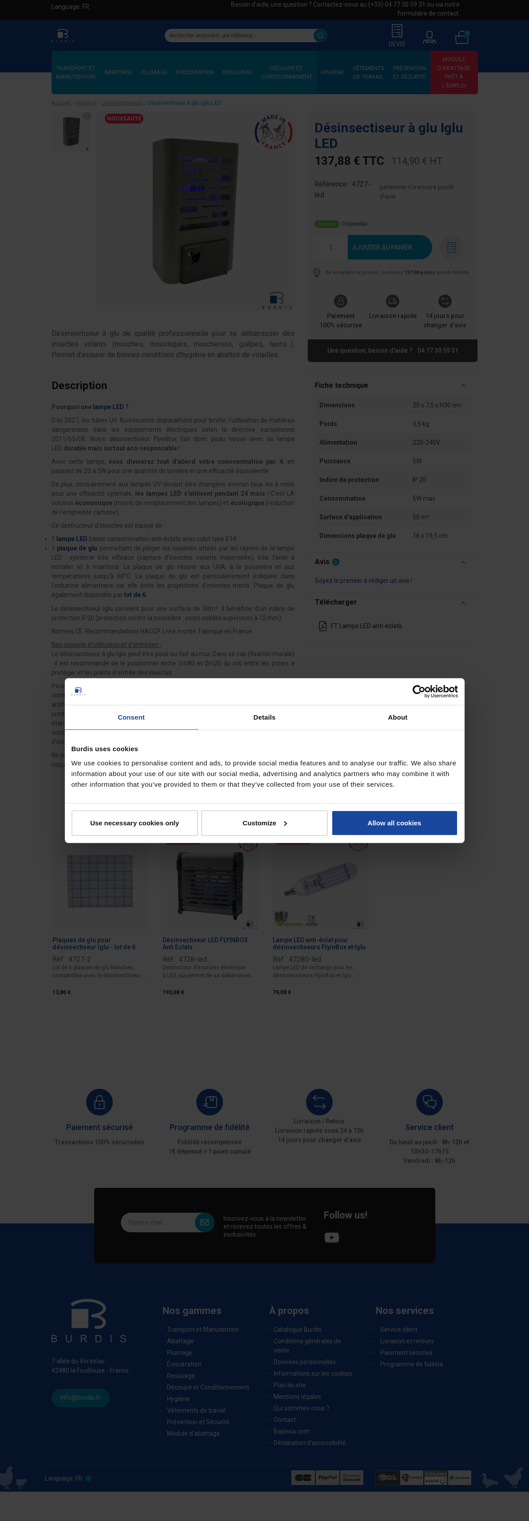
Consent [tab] (131, 717)
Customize (265, 822)
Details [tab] (265, 717)
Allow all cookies (395, 822)
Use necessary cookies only (134, 822)
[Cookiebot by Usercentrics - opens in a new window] (419, 691)
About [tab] (398, 717)
